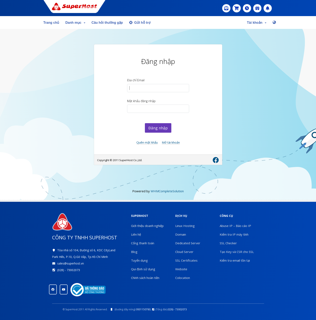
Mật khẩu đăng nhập (141, 101)
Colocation (182, 278)
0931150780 (143, 309)
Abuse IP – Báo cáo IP (235, 226)
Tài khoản (256, 22)
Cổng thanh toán (142, 243)
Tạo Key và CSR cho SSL (237, 252)
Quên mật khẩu (147, 142)
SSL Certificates (186, 260)
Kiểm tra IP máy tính (234, 234)
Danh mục (75, 22)
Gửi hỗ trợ (139, 22)
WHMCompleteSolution (167, 191)
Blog (134, 252)
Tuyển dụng (139, 260)
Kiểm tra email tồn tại (235, 260)
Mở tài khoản (171, 142)
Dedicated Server (187, 243)
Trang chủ (51, 22)
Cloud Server (184, 252)
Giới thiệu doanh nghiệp (147, 226)
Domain (180, 234)
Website (181, 269)
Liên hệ (136, 234)
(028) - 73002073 (68, 270)
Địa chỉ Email (135, 80)
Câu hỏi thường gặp (107, 22)
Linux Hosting (185, 226)
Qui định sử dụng (143, 269)
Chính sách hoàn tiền (145, 278)
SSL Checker (228, 243)
